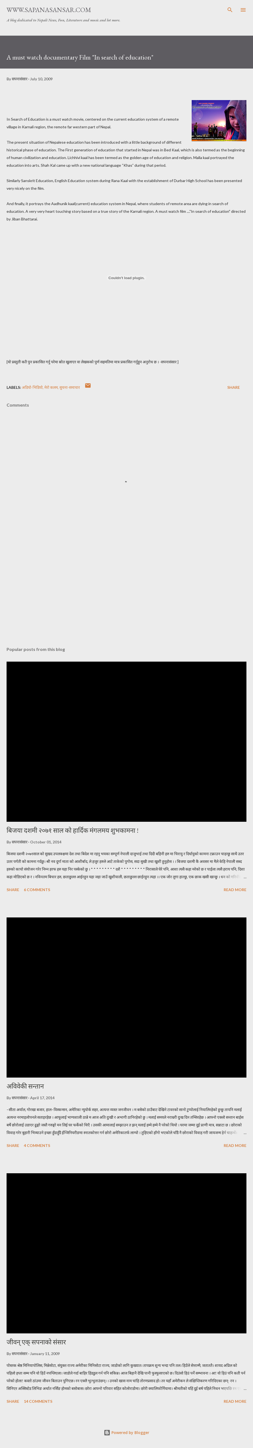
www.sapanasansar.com (49, 9)
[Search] (230, 10)
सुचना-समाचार (69, 387)
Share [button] (233, 387)
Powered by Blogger (126, 1432)
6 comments (37, 889)
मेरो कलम (51, 387)
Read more (235, 889)
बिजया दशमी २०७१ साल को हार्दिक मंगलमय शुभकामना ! (73, 830)
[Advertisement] (126, 590)
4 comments (37, 1145)
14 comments (38, 1401)
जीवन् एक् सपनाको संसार (36, 1342)
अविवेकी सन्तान (25, 1086)
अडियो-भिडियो (32, 387)
